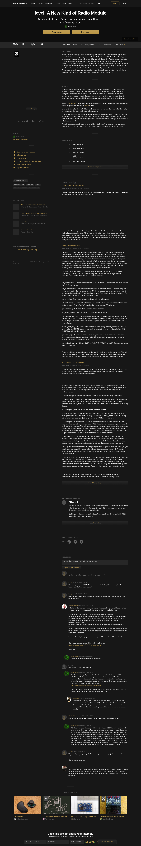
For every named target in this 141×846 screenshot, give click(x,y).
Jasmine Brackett (73, 605)
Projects (32, 3)
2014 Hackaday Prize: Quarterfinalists (34, 213)
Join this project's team (21, 139)
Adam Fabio (71, 767)
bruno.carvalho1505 (74, 572)
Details (74, 45)
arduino (17, 185)
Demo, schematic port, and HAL (75, 185)
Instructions (108, 45)
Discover (40, 3)
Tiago (70, 751)
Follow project (56, 32)
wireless (30, 185)
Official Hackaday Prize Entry (16, 54)
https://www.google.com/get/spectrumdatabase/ (86, 685)
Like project (85, 32)
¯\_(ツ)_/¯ (24, 221)
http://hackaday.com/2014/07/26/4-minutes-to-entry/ (85, 645)
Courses (57, 3)
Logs (100, 45)
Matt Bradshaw (106, 819)
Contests (48, 3)
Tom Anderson (48, 819)
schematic (72, 103)
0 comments (85, 188)
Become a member (53, 837)
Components (90, 45)
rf (23, 185)
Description (66, 45)
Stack (64, 3)
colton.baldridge (21, 819)
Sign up (115, 3)
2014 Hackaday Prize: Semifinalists (33, 205)
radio (38, 185)
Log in (124, 3)
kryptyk (70, 582)
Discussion (120, 45)
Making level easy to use (72, 245)
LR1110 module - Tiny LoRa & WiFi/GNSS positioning (94, 816)
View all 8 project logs (94, 483)
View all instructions (95, 523)
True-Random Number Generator (56, 816)
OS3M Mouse (20, 816)
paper (87, 106)
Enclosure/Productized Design (75, 362)
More (71, 3)
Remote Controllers (27, 230)
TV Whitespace (34, 188)
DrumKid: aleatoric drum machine (114, 816)
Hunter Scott (70, 27)
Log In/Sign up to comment (71, 567)
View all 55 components (95, 167)
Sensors (75, 819)
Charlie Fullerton (73, 716)
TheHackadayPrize (20, 188)
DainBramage (76, 698)
